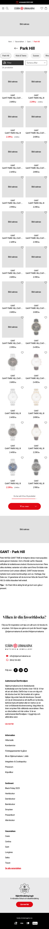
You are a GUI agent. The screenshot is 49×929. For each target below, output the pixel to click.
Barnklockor (10, 804)
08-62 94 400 (15, 660)
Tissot (7, 863)
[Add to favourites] (22, 72)
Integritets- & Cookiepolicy (15, 761)
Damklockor (10, 799)
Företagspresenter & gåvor (16, 751)
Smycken (9, 809)
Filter (7, 62)
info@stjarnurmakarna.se (20, 656)
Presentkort (10, 815)
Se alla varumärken (13, 868)
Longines (9, 852)
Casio (7, 836)
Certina (8, 841)
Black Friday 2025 (12, 788)
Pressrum (9, 767)
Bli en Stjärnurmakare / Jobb (16, 756)
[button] (36, 62)
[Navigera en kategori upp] (16, 48)
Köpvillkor (9, 772)
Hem (10, 42)
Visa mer (28, 506)
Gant (29, 42)
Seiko (7, 857)
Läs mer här (9, 724)
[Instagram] (21, 670)
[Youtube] (26, 670)
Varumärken (19, 42)
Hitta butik (9, 740)
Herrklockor (10, 793)
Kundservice (10, 745)
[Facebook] (16, 670)
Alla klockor (10, 820)
